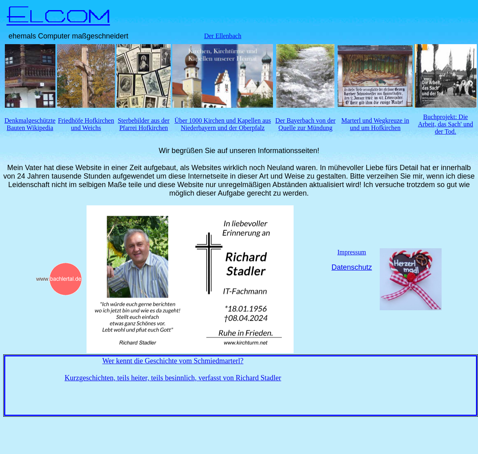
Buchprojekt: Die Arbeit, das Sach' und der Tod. (445, 124)
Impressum (351, 252)
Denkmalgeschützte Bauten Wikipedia (29, 124)
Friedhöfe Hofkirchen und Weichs (86, 124)
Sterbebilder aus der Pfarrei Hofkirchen (143, 124)
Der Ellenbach (222, 35)
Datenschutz (352, 267)
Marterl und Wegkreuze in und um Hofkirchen (375, 124)
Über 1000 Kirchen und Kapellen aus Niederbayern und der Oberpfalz (222, 124)
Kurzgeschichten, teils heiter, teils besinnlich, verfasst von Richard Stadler (173, 378)
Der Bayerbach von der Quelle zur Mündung (305, 124)
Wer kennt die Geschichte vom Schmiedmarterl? (172, 361)
